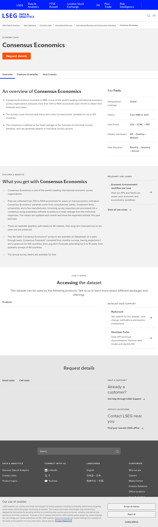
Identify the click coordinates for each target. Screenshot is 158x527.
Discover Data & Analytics (15, 470)
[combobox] (75, 451)
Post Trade (108, 5)
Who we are (135, 470)
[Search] (148, 15)
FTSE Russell (53, 5)
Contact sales (9, 475)
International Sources (63, 25)
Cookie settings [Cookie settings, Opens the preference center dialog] (131, 521)
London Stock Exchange (75, 5)
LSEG (20, 5)
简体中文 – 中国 (95, 481)
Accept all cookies (131, 506)
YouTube (51, 481)
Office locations (137, 491)
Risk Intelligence (127, 5)
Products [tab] (7, 302)
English (90, 470)
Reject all (131, 514)
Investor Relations (138, 486)
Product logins (9, 481)
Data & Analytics (33, 5)
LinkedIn (51, 470)
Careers (133, 475)
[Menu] (154, 15)
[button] (15, 463)
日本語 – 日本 (94, 475)
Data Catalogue (30, 25)
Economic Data (46, 25)
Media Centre (136, 481)
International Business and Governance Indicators (96, 25)
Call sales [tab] (24, 380)
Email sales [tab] (8, 380)
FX (98, 5)
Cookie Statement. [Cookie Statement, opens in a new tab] (63, 521)
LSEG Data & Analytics (11, 25)
